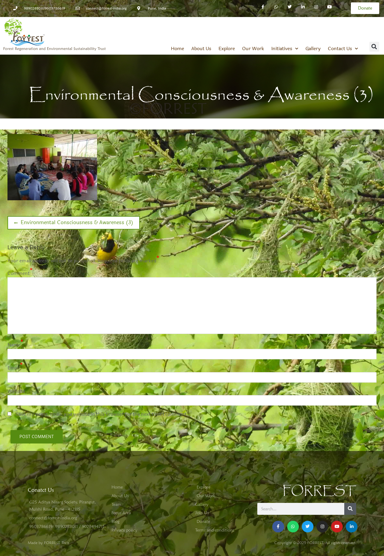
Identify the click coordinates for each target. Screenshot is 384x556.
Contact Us (343, 49)
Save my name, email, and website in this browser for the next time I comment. (102, 414)
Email (13, 368)
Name (13, 345)
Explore (226, 49)
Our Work (253, 49)
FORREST (319, 491)
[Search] (350, 509)
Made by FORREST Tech (48, 542)
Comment (18, 273)
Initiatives (284, 49)
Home (177, 49)
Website (16, 391)
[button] (374, 47)
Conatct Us (41, 490)
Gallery (313, 49)
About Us (201, 49)
